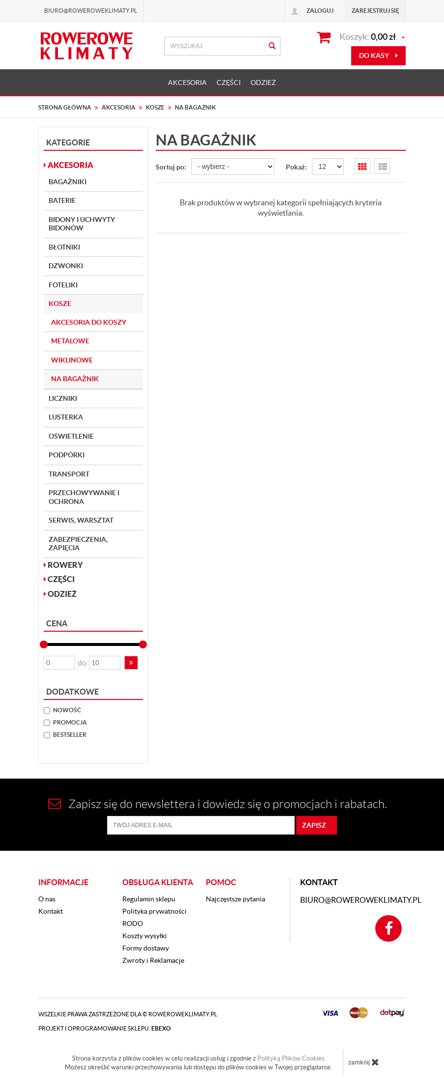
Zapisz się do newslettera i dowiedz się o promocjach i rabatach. (217, 804)
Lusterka (66, 417)
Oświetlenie (71, 436)
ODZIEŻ (263, 82)
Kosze (60, 304)
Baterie (62, 200)
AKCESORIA (187, 82)
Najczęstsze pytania (235, 899)
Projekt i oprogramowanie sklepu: (104, 1028)
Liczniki (63, 398)
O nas (47, 899)
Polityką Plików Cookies (291, 1058)
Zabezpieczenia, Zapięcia (78, 543)
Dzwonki (66, 266)
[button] (131, 663)
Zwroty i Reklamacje (153, 960)
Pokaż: (296, 167)
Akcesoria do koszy (88, 322)
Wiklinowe (72, 360)
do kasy (378, 55)
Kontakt (50, 911)
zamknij (363, 1062)
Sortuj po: (171, 167)
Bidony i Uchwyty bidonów (82, 224)
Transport (69, 474)
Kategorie (68, 142)
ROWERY (63, 564)
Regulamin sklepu (148, 899)
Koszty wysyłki (144, 936)
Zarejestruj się (375, 10)
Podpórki (66, 455)
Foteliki (63, 285)
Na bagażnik (75, 379)
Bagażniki (67, 182)
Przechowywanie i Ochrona (84, 497)
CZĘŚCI (229, 82)
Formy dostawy (145, 948)
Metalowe (70, 341)
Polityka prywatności (154, 911)
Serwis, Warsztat (81, 520)
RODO (132, 923)
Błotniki (64, 247)
